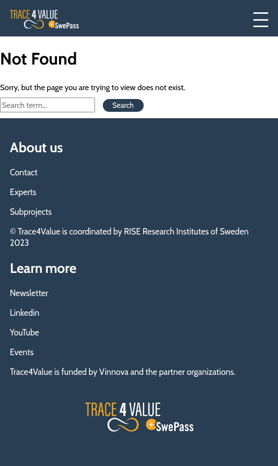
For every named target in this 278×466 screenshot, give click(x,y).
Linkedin (24, 313)
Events (21, 352)
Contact (23, 172)
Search (123, 105)
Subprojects (31, 212)
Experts (23, 192)
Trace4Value (44, 19)
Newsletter (29, 293)
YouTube (24, 332)
